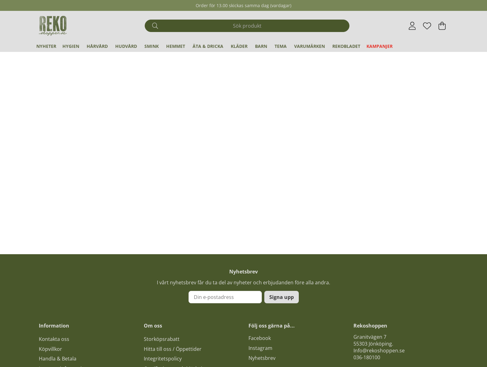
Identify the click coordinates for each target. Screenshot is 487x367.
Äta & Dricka (208, 46)
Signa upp (281, 297)
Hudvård (126, 46)
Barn (261, 46)
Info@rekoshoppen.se (379, 350)
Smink (151, 46)
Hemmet (175, 46)
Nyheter (46, 46)
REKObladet (346, 46)
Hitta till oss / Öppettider (173, 349)
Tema (281, 46)
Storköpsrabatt (162, 339)
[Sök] (247, 26)
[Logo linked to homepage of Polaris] (53, 26)
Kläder (239, 46)
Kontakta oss (54, 339)
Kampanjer (379, 46)
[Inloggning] (412, 25)
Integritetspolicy (163, 358)
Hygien (70, 46)
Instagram (260, 348)
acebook (261, 338)
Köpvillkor (50, 349)
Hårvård (97, 46)
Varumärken (309, 46)
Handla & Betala (57, 358)
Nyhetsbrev (261, 358)
